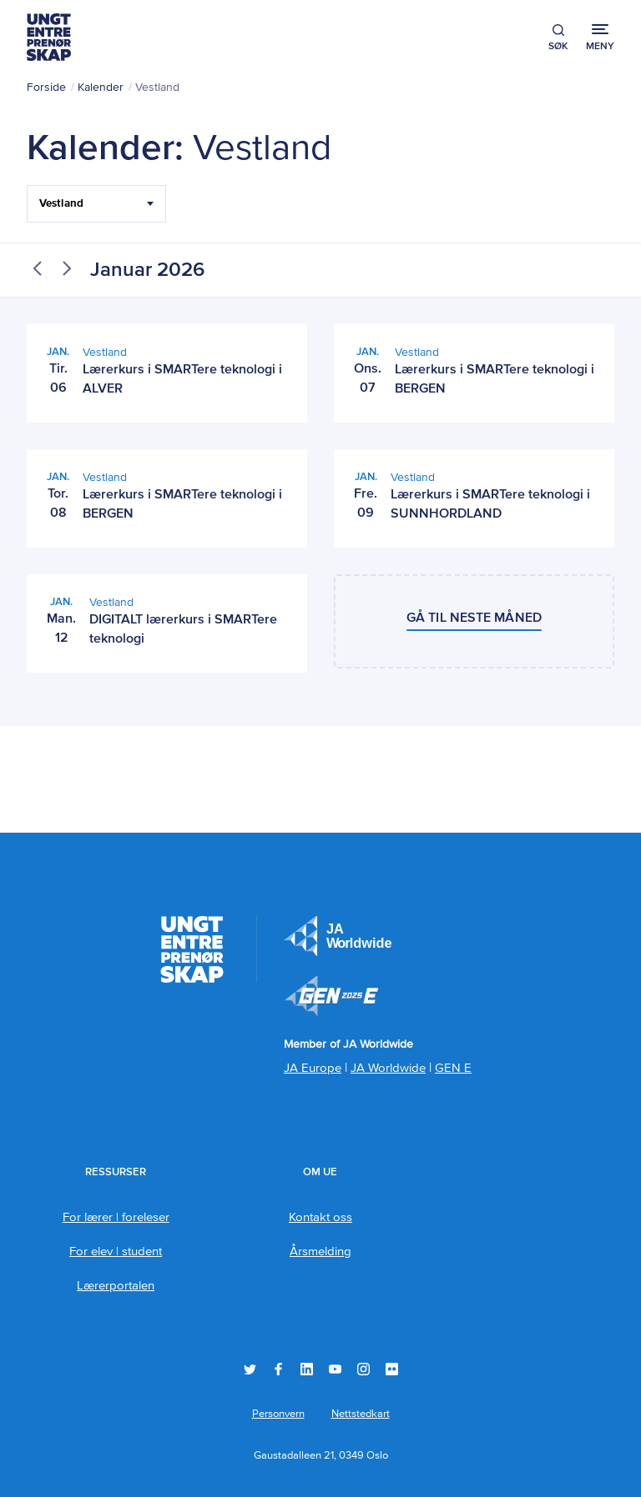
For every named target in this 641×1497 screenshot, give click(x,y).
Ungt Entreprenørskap (49, 37)
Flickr (392, 1369)
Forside (46, 87)
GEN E (453, 1068)
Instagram (363, 1369)
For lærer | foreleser (116, 1217)
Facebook (278, 1369)
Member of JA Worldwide (331, 996)
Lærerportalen (115, 1285)
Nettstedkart (360, 1414)
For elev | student (115, 1251)
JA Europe (338, 936)
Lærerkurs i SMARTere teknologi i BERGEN (494, 379)
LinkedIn (306, 1369)
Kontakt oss (320, 1217)
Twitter (250, 1369)
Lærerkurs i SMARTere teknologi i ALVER (182, 379)
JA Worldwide (388, 1068)
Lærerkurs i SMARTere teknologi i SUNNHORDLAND (490, 504)
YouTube (335, 1369)
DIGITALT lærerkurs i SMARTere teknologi (183, 629)
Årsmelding (320, 1251)
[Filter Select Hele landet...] (96, 204)
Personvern (278, 1414)
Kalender (101, 87)
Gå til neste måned (474, 618)
